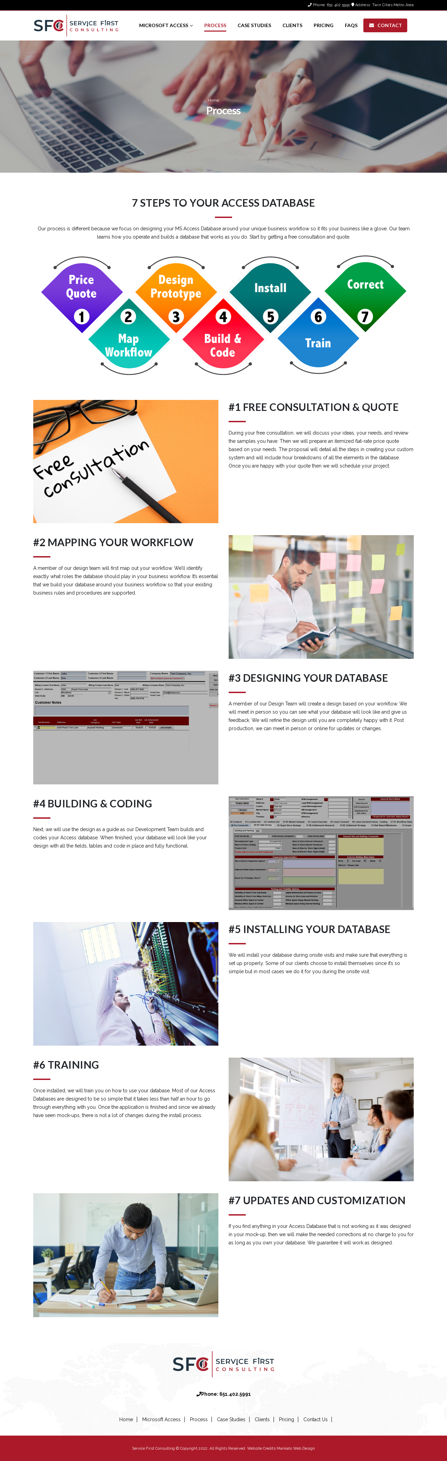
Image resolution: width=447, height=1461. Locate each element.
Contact (385, 25)
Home (213, 100)
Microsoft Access (163, 25)
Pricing (324, 25)
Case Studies (254, 25)
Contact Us (315, 1419)
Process (215, 25)
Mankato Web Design (296, 1448)
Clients (292, 25)
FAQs (351, 25)
